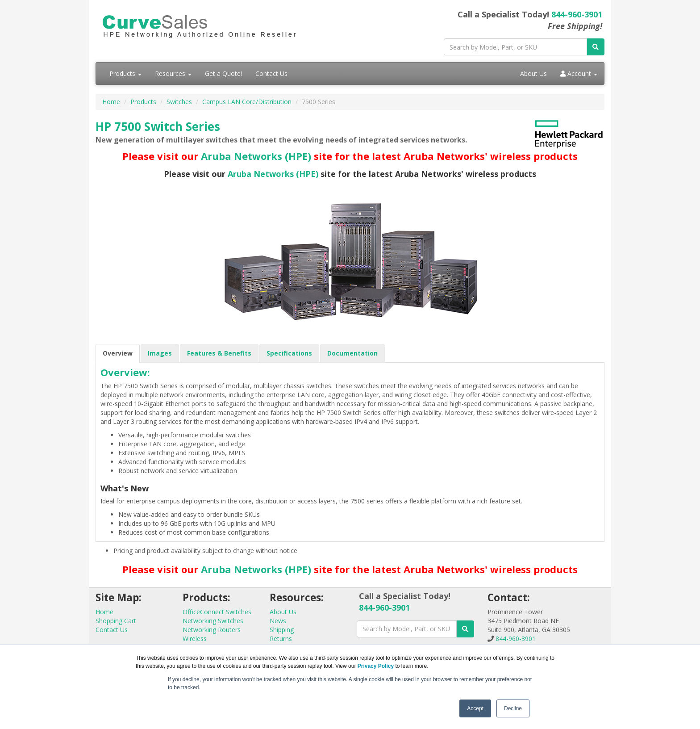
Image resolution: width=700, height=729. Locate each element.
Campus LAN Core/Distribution (247, 101)
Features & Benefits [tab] (219, 353)
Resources (173, 73)
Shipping (282, 629)
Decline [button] (513, 708)
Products (125, 73)
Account (578, 73)
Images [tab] (160, 353)
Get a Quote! (223, 73)
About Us (533, 73)
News (278, 620)
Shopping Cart (116, 620)
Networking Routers (212, 629)
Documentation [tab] (352, 353)
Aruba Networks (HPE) (256, 156)
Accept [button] (475, 708)
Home (111, 101)
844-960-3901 (576, 14)
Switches (179, 101)
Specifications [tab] (289, 353)
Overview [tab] (118, 353)
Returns (281, 638)
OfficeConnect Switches (217, 612)
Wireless (195, 638)
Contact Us (271, 73)
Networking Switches (213, 620)
